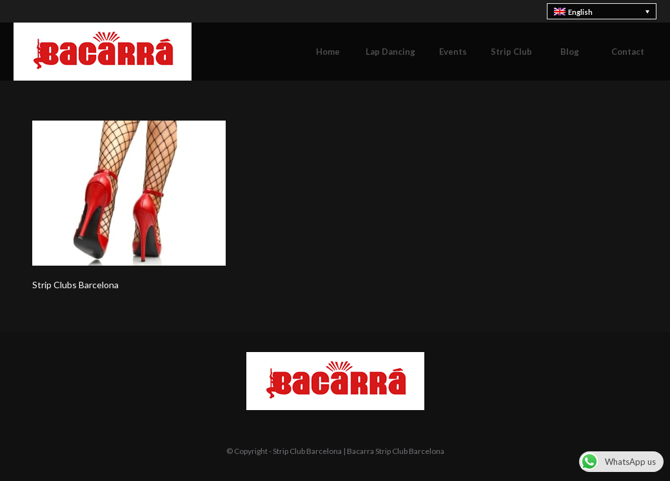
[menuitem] (602, 11)
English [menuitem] (580, 12)
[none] (602, 11)
